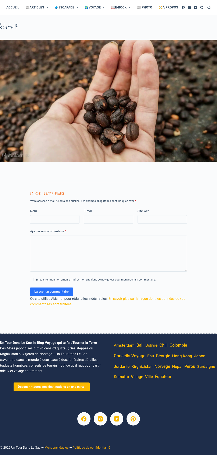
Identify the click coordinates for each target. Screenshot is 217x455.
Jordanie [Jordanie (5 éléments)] (121, 366)
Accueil (12, 7)
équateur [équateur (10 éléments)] (163, 376)
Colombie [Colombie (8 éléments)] (178, 345)
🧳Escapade (67, 7)
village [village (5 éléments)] (137, 376)
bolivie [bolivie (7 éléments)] (151, 345)
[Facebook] (183, 7)
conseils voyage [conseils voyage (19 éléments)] (129, 355)
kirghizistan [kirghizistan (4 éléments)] (142, 366)
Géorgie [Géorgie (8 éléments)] (163, 355)
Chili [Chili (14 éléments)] (163, 345)
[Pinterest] (201, 7)
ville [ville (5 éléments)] (149, 376)
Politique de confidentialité (91, 447)
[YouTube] (195, 7)
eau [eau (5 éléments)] (150, 355)
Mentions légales (57, 447)
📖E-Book (121, 7)
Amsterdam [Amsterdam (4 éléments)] (124, 345)
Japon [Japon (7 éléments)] (200, 355)
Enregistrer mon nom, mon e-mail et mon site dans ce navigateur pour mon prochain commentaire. (95, 279)
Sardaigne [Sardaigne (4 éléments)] (206, 366)
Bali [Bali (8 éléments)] (139, 345)
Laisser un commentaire (51, 291)
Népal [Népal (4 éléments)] (177, 366)
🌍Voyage (95, 7)
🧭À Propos (171, 7)
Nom (33, 211)
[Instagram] (189, 7)
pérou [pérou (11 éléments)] (189, 366)
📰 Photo (144, 7)
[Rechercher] (209, 7)
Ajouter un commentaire (48, 231)
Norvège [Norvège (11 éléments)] (162, 366)
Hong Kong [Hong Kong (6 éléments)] (182, 355)
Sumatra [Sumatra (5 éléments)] (121, 376)
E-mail (88, 211)
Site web (144, 211)
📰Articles (37, 7)
